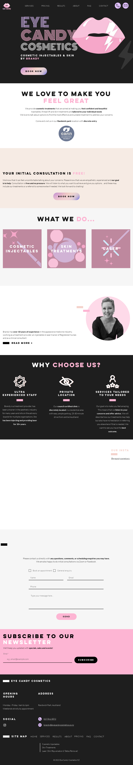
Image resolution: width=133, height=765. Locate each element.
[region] (25, 254)
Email (5, 654)
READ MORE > (22, 343)
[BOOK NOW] (34, 71)
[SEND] (66, 616)
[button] (29, 5)
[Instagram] (4, 725)
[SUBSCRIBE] (85, 660)
